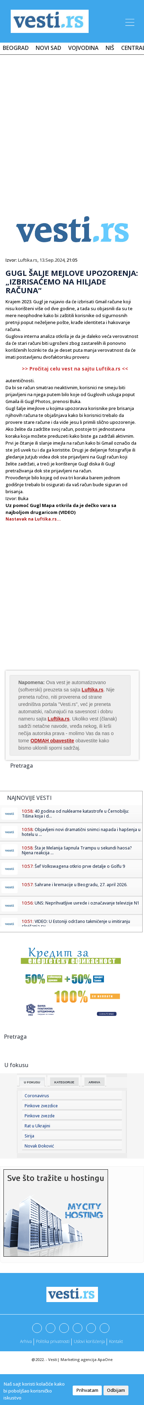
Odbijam (116, 1390)
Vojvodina (83, 48)
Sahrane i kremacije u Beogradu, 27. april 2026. (81, 885)
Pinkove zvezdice (41, 1106)
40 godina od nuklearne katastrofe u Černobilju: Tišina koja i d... (75, 813)
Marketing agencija (79, 1359)
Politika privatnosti (53, 1341)
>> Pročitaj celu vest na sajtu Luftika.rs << (75, 368)
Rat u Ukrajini (37, 1126)
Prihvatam (87, 1390)
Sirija (29, 1136)
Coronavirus (37, 1096)
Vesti (52, 1359)
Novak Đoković (39, 1146)
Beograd (16, 48)
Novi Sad (48, 48)
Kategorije (64, 1082)
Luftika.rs (27, 260)
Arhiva (94, 1082)
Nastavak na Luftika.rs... (33, 519)
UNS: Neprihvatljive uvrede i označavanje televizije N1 (87, 903)
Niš (110, 48)
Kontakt (116, 1341)
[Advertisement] (72, 128)
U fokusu (32, 1082)
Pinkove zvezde (40, 1116)
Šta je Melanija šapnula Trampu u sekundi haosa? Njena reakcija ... (77, 850)
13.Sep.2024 (51, 260)
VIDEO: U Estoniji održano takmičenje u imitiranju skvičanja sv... (76, 923)
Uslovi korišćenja (89, 1341)
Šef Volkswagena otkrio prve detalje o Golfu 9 (80, 866)
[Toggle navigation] (129, 21)
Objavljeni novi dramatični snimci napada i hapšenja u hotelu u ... (81, 832)
